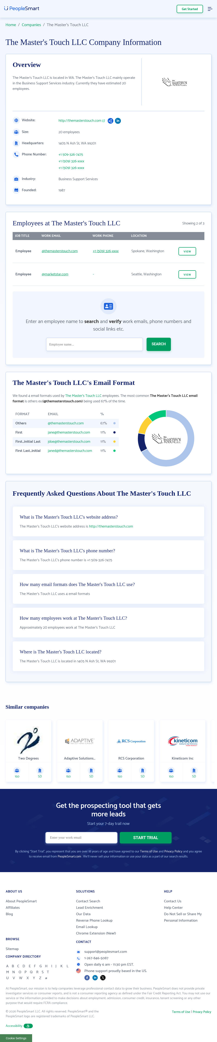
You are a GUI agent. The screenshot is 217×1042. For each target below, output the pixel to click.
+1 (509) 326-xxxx (71, 161)
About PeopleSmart (21, 901)
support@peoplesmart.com (101, 952)
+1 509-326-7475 (70, 155)
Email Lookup (87, 927)
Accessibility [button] (19, 1026)
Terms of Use (149, 851)
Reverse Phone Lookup (94, 921)
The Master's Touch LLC (83, 396)
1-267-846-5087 (92, 958)
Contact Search (88, 901)
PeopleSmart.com (69, 856)
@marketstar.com (55, 274)
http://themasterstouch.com (79, 121)
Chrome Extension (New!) (96, 933)
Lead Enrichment (89, 908)
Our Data (83, 914)
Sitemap (12, 949)
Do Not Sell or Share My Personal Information (183, 917)
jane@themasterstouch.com (69, 432)
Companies (31, 25)
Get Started (190, 9)
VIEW (187, 251)
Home (11, 25)
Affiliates (13, 908)
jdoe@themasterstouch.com (69, 442)
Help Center (173, 908)
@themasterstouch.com (60, 251)
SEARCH (159, 344)
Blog (9, 914)
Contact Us (172, 901)
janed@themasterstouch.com (70, 451)
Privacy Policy (173, 851)
